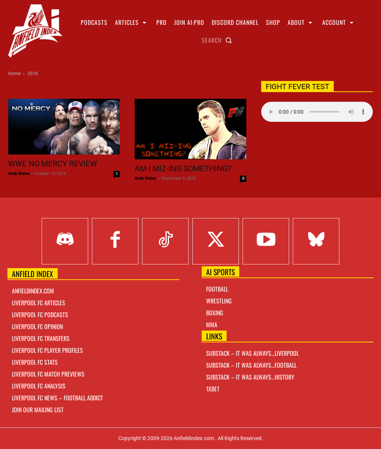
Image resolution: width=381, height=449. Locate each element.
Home (14, 73)
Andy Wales (19, 173)
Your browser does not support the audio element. (317, 112)
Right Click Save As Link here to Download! (317, 132)
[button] (218, 40)
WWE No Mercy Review (52, 163)
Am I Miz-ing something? (183, 168)
